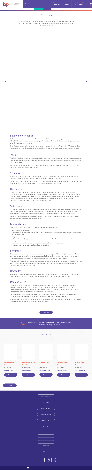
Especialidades (64, 9)
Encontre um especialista (57, 3)
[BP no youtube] (51, 460)
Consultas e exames (31, 5)
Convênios (46, 4)
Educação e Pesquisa (38, 9)
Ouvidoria (46, 451)
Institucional (80, 9)
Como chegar (67, 3)
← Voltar (9, 385)
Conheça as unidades (56, 9)
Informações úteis (72, 9)
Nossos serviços (86, 9)
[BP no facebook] (44, 460)
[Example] (48, 460)
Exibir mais (46, 312)
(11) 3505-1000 (54, 325)
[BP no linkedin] (55, 460)
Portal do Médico (47, 9)
